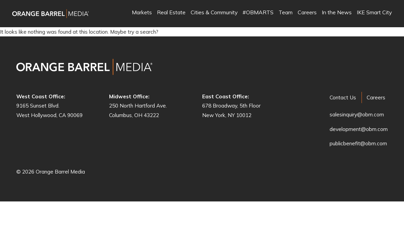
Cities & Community (214, 13)
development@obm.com (359, 129)
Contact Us (343, 97)
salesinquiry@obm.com (357, 114)
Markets (142, 13)
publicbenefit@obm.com (358, 143)
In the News (337, 13)
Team (286, 13)
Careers (307, 13)
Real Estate (171, 13)
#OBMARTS (258, 13)
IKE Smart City (374, 13)
